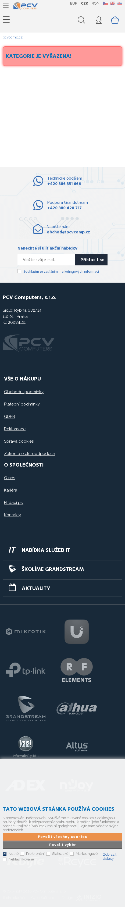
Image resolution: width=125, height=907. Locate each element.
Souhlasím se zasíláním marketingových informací (61, 272)
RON (95, 3)
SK (119, 3)
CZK (84, 3)
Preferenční (35, 852)
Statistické (60, 852)
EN (112, 3)
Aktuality (36, 588)
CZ (105, 3)
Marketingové (87, 852)
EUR (73, 3)
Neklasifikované (21, 858)
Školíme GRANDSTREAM (53, 569)
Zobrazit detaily (109, 855)
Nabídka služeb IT (46, 550)
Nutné (14, 852)
